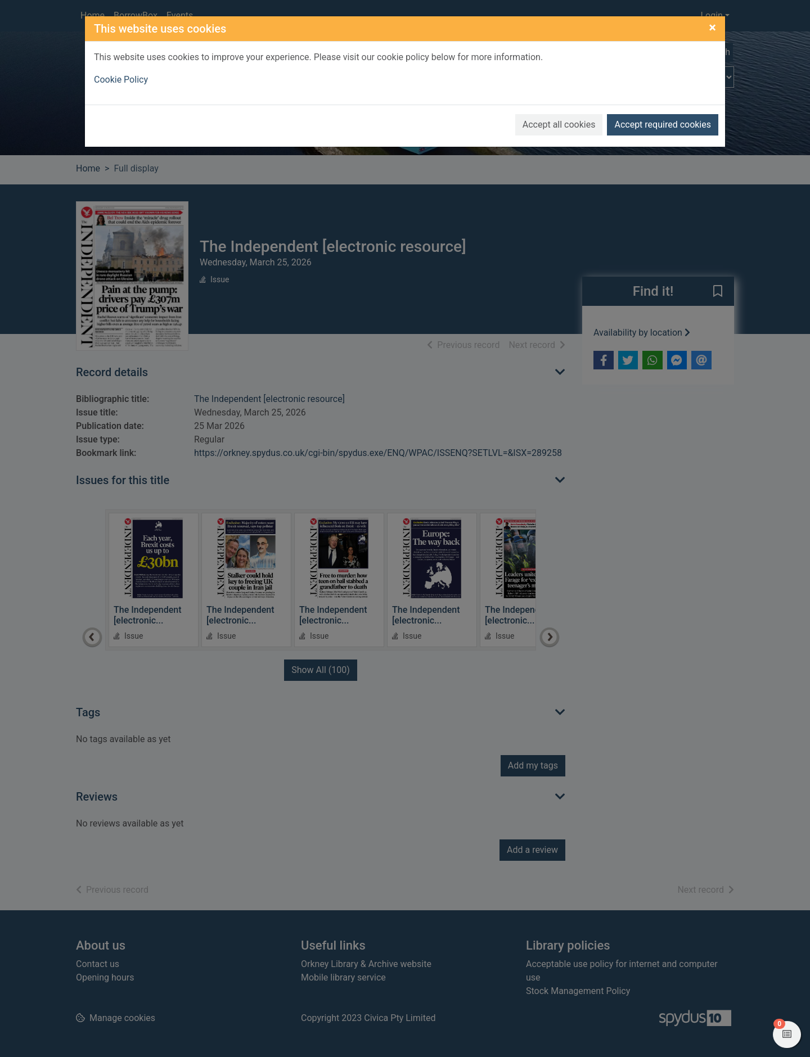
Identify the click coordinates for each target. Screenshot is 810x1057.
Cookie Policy (121, 79)
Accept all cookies (559, 124)
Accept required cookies (662, 124)
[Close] (712, 27)
